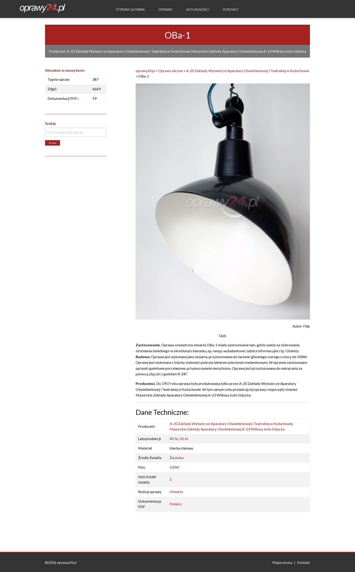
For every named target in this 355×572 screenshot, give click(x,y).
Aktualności (197, 9)
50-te (184, 438)
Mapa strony (282, 562)
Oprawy (165, 9)
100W (174, 467)
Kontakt (231, 9)
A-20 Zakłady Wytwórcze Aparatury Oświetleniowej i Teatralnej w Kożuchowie (231, 423)
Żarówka (177, 457)
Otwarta (176, 491)
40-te (174, 438)
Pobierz (176, 504)
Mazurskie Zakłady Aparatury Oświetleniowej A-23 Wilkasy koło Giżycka (227, 429)
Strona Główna (130, 9)
